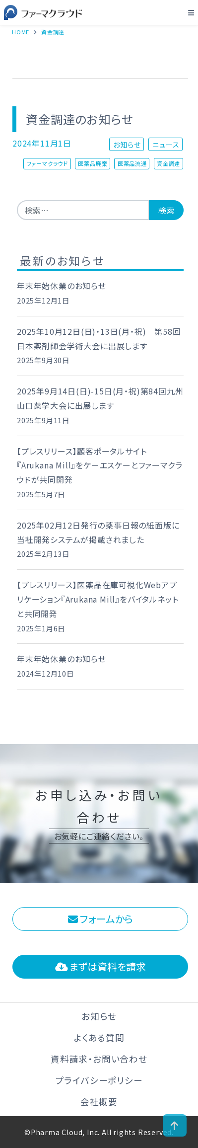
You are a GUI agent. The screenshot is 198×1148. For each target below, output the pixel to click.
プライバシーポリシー (99, 1080)
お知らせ (126, 144)
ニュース (165, 144)
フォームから (100, 919)
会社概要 (99, 1101)
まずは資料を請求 (100, 966)
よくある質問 (99, 1037)
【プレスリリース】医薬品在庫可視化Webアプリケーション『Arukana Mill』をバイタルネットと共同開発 (97, 599)
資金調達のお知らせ (79, 119)
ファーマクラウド (47, 163)
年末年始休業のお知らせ (61, 286)
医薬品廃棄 (92, 163)
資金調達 (168, 163)
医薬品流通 (132, 163)
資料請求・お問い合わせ (99, 1059)
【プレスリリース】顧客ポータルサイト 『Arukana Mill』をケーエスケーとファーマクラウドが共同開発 (99, 465)
